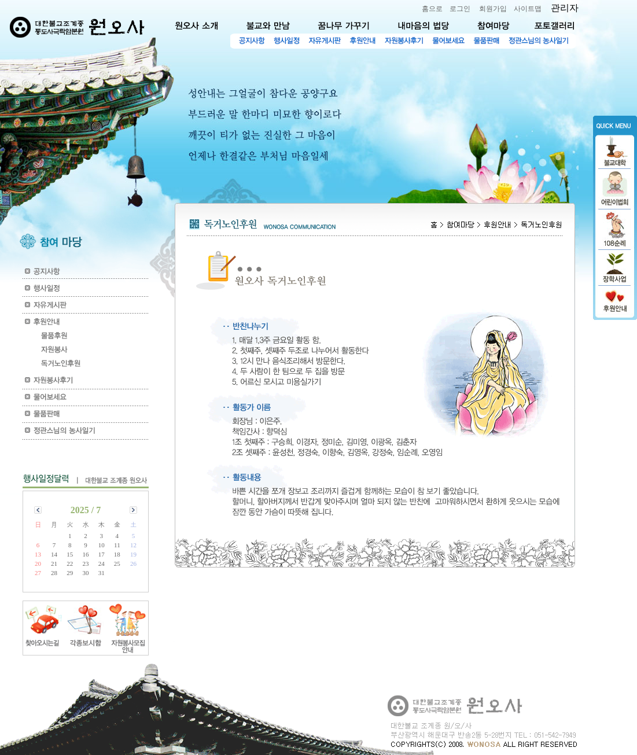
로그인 (460, 9)
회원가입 (493, 9)
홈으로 (432, 9)
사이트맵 (528, 9)
